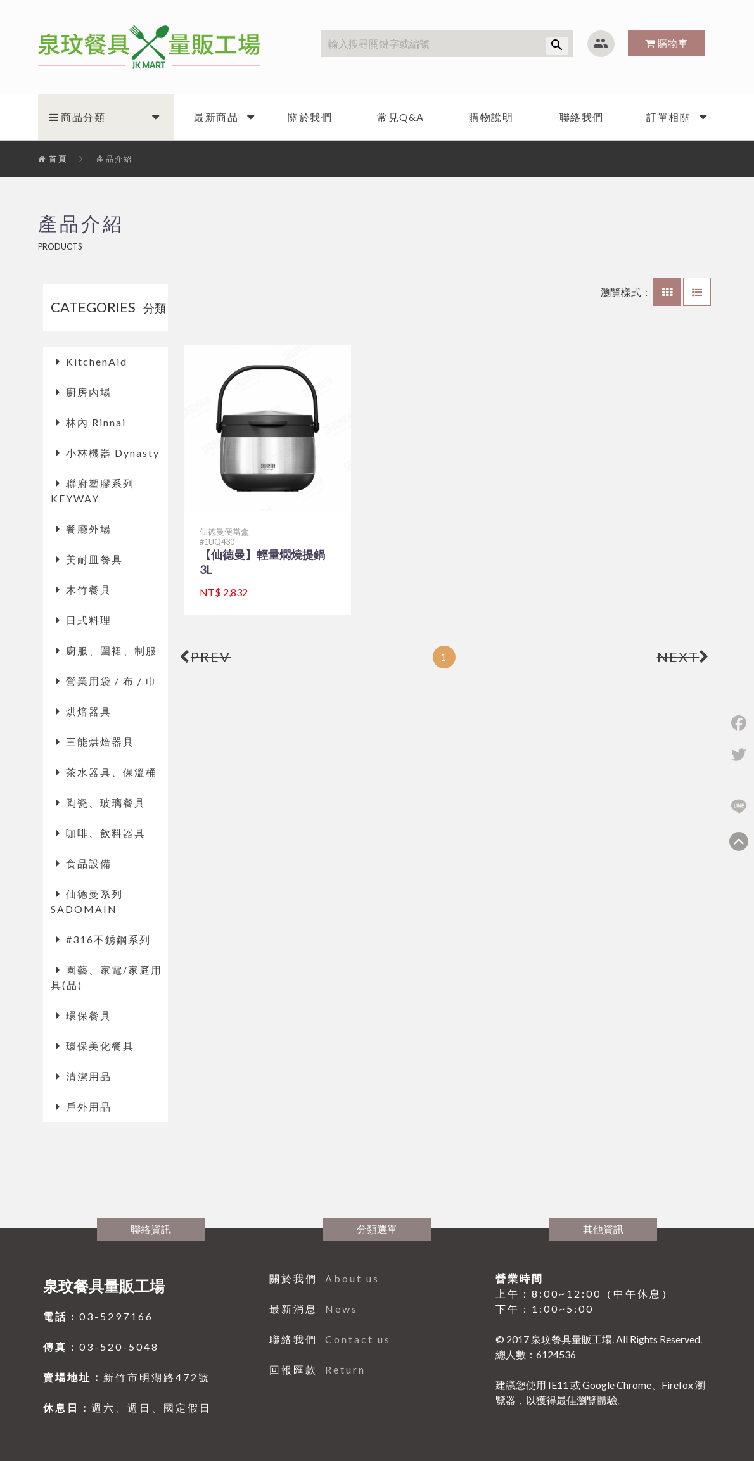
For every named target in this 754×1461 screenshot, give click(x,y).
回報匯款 (317, 1369)
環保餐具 (89, 1015)
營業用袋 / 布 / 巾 (111, 681)
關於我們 (310, 117)
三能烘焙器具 (100, 742)
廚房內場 (89, 392)
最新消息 (313, 1309)
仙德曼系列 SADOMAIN (87, 901)
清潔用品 (89, 1076)
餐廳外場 (89, 529)
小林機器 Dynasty (113, 453)
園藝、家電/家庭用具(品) (106, 977)
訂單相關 (668, 117)
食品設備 (89, 863)
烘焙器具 (89, 711)
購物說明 (491, 117)
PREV (205, 656)
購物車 (673, 43)
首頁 (53, 158)
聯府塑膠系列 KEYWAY (92, 490)
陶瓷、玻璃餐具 (106, 802)
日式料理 (89, 620)
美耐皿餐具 (94, 559)
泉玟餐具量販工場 (104, 1286)
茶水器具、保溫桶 (111, 772)
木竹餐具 (89, 590)
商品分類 (77, 117)
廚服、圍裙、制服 (111, 650)
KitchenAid (96, 361)
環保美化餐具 (100, 1046)
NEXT (684, 656)
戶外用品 (89, 1107)
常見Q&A (401, 117)
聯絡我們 (581, 117)
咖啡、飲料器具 (106, 833)
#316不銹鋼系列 (108, 939)
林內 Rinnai (96, 422)
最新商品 (216, 117)
